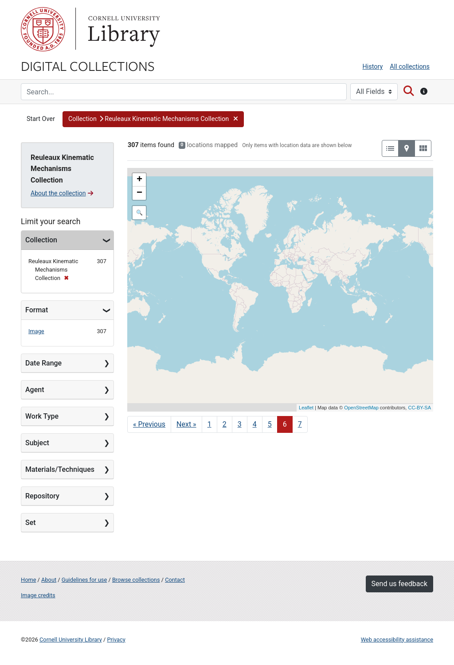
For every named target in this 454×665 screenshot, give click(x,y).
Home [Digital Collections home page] (28, 579)
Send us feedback (399, 583)
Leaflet (306, 407)
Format (36, 310)
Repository (42, 496)
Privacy (116, 639)
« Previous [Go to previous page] (149, 424)
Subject (37, 443)
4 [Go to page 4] (255, 424)
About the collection (62, 193)
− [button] (139, 193)
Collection (41, 240)
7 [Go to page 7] (300, 424)
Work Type (42, 416)
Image (36, 331)
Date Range (43, 363)
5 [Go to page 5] (270, 424)
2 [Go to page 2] (225, 424)
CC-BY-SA (419, 407)
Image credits (38, 595)
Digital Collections (88, 65)
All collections (410, 66)
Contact (175, 579)
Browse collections (136, 579)
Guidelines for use (84, 579)
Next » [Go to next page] (186, 424)
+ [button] (139, 180)
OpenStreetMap (361, 407)
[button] (153, 119)
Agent (34, 389)
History (373, 66)
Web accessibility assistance (397, 639)
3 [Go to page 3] (240, 424)
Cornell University (43, 29)
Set (30, 522)
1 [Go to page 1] (209, 424)
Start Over (41, 119)
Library (122, 29)
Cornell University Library (70, 639)
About (48, 579)
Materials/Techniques (59, 469)
